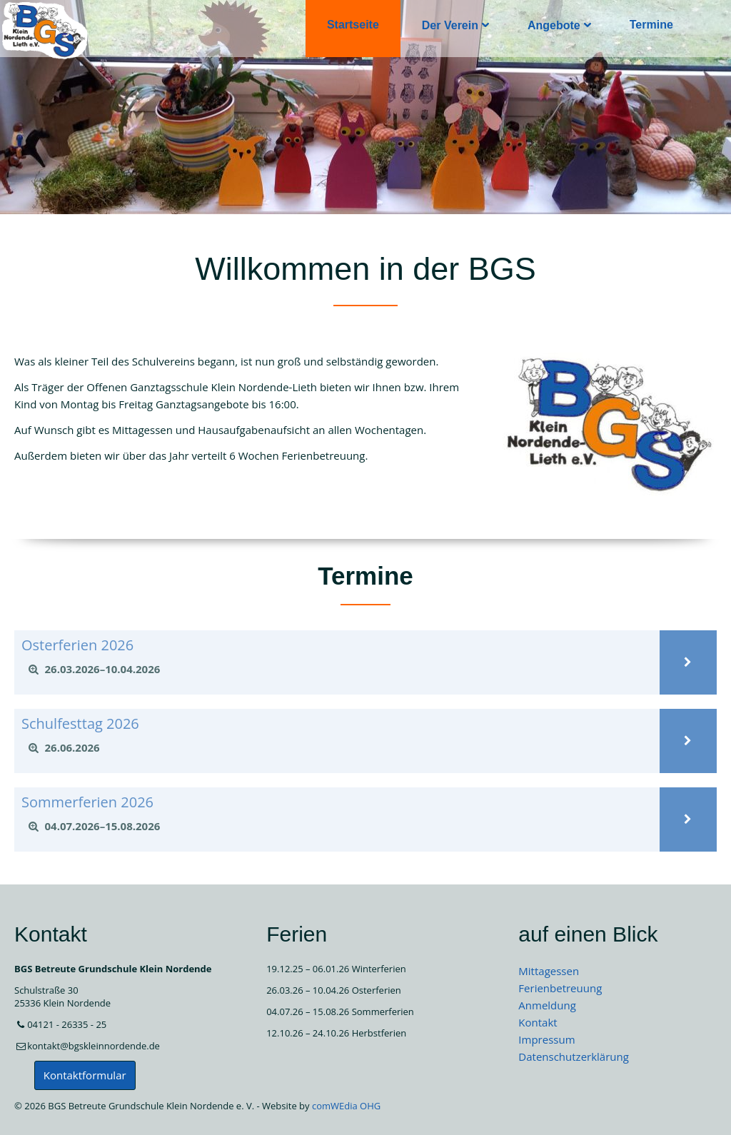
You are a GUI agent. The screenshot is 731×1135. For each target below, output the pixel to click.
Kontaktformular (85, 1075)
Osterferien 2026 (77, 645)
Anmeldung (547, 1005)
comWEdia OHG (346, 1105)
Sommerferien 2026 (87, 802)
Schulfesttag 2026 (80, 723)
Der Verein (450, 25)
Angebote (554, 25)
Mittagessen (548, 971)
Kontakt (537, 1022)
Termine (651, 25)
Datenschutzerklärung (573, 1056)
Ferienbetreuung (560, 988)
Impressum (546, 1039)
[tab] (336, 669)
